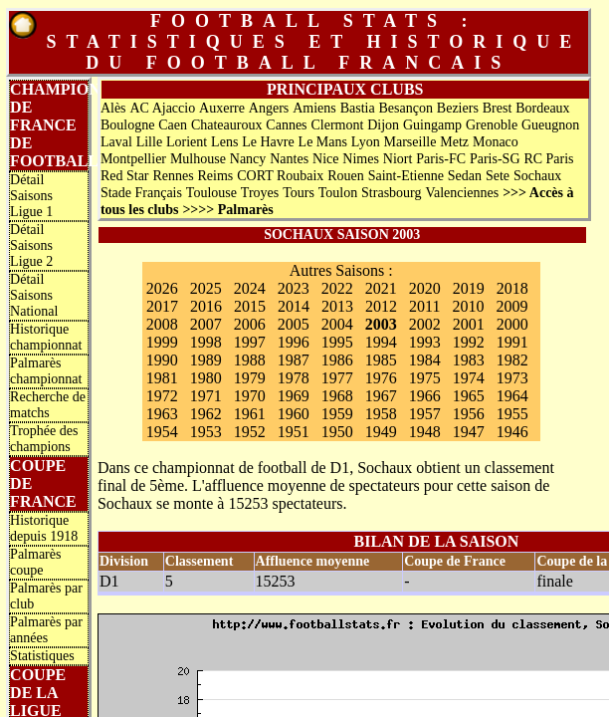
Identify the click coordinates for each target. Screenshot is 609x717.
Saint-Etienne (406, 175)
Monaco (495, 141)
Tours (298, 192)
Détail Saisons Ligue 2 (31, 245)
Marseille (410, 141)
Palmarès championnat (46, 371)
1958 (381, 413)
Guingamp (432, 125)
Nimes (360, 158)
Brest (497, 108)
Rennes (172, 175)
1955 (512, 413)
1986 (337, 360)
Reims (216, 175)
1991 (512, 342)
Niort (398, 158)
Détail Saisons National (34, 295)
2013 (337, 306)
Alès (113, 108)
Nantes (289, 158)
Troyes (260, 192)
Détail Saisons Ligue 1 (31, 195)
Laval (116, 141)
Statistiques (42, 655)
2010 (468, 306)
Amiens (314, 108)
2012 (381, 306)
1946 (512, 431)
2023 (293, 288)
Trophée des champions (44, 438)
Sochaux (537, 175)
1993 (425, 342)
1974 (469, 377)
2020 (425, 288)
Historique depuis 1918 (44, 528)
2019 (469, 288)
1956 (469, 413)
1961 (250, 413)
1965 (469, 395)
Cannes (286, 125)
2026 (162, 288)
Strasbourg (391, 192)
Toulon (337, 192)
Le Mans (323, 141)
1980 (206, 377)
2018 (512, 288)
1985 (381, 360)
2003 (381, 324)
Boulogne (127, 125)
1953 (206, 431)
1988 (250, 360)
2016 (206, 306)
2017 (162, 306)
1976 (381, 377)
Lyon (365, 141)
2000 (512, 324)
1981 (162, 377)
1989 (206, 360)
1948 (425, 431)
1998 (206, 342)
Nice (325, 158)
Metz (454, 141)
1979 (250, 377)
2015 (250, 306)
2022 (337, 288)
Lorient (186, 141)
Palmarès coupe (35, 562)
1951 (293, 431)
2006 (250, 324)
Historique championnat (46, 337)
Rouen (345, 175)
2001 (469, 324)
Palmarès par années (46, 629)
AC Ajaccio (162, 108)
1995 (337, 342)
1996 (293, 342)
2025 (206, 288)
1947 (469, 431)
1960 (293, 413)
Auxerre (222, 108)
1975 (425, 377)
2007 (206, 324)
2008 (162, 324)
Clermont (336, 125)
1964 (512, 395)
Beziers (458, 108)
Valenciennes (462, 192)
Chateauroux (227, 125)
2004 (337, 324)
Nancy (248, 158)
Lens (224, 141)
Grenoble (491, 125)
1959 (337, 413)
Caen (172, 125)
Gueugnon (550, 125)
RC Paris (548, 158)
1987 (293, 360)
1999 (162, 342)
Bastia (357, 108)
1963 (162, 413)
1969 (293, 395)
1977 (337, 377)
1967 (381, 395)
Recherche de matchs (48, 404)
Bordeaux (542, 108)
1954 (162, 431)
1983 (469, 360)
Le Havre (268, 141)
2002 (425, 324)
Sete (497, 175)
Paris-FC (441, 158)
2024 (250, 288)
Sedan (465, 175)
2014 (293, 306)
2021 (381, 288)
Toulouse (211, 192)
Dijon (383, 125)
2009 (511, 306)
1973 (512, 377)
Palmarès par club (46, 596)
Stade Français (141, 192)
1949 (381, 431)
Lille (149, 141)
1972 (162, 395)
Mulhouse (198, 158)
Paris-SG (495, 158)
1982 (512, 360)
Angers (269, 108)
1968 (337, 395)
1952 (250, 431)
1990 (162, 360)
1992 (469, 342)
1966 (425, 395)
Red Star (125, 175)
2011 (424, 306)
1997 (250, 342)
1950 (337, 431)
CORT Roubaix (280, 175)
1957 (425, 413)
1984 (425, 360)
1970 (250, 395)
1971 (206, 395)
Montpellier (133, 158)
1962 (206, 413)
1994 (381, 342)
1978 (293, 377)
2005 (293, 324)
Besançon (406, 108)
